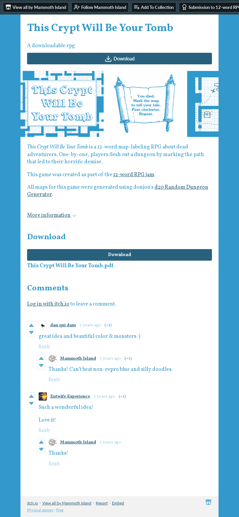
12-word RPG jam (133, 174)
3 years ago (90, 325)
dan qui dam (63, 325)
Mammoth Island (78, 359)
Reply (44, 346)
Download (120, 58)
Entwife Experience (70, 397)
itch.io (32, 503)
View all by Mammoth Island (66, 503)
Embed (118, 503)
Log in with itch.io (48, 304)
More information (51, 215)
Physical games (40, 509)
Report (102, 503)
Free (59, 509)
